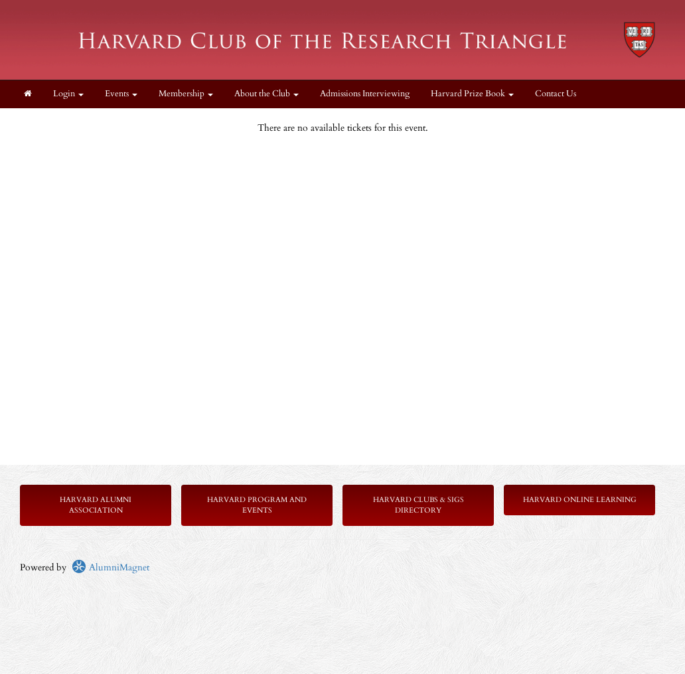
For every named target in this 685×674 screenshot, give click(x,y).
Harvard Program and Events (257, 505)
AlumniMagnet (110, 567)
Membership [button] (186, 94)
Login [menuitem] (68, 94)
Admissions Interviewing (365, 94)
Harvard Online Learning (580, 500)
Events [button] (121, 94)
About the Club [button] (266, 94)
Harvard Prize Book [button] (472, 94)
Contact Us (555, 94)
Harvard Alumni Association (95, 505)
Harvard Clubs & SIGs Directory (418, 505)
